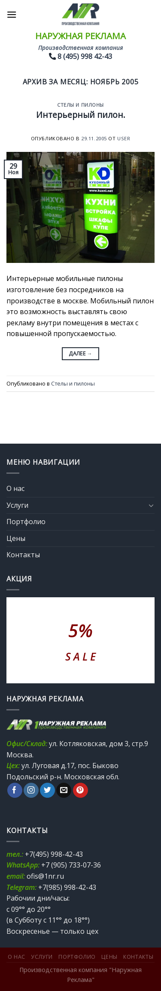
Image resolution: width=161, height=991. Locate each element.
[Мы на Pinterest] (80, 790)
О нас (15, 488)
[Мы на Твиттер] (47, 790)
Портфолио (26, 521)
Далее (80, 353)
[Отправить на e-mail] (63, 790)
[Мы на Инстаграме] (31, 790)
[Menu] (11, 14)
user (123, 138)
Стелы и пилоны (80, 105)
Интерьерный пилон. (80, 114)
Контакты (23, 554)
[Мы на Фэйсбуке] (14, 790)
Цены (15, 538)
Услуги (17, 505)
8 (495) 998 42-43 (85, 56)
